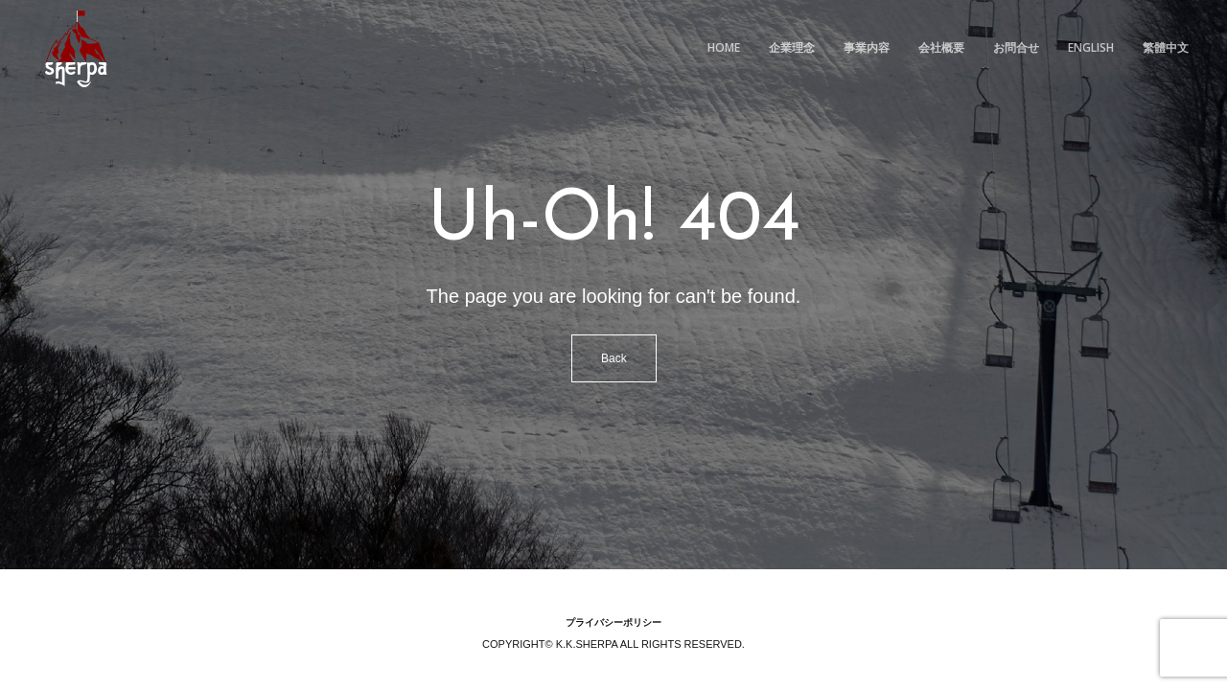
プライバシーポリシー (613, 622)
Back (614, 358)
